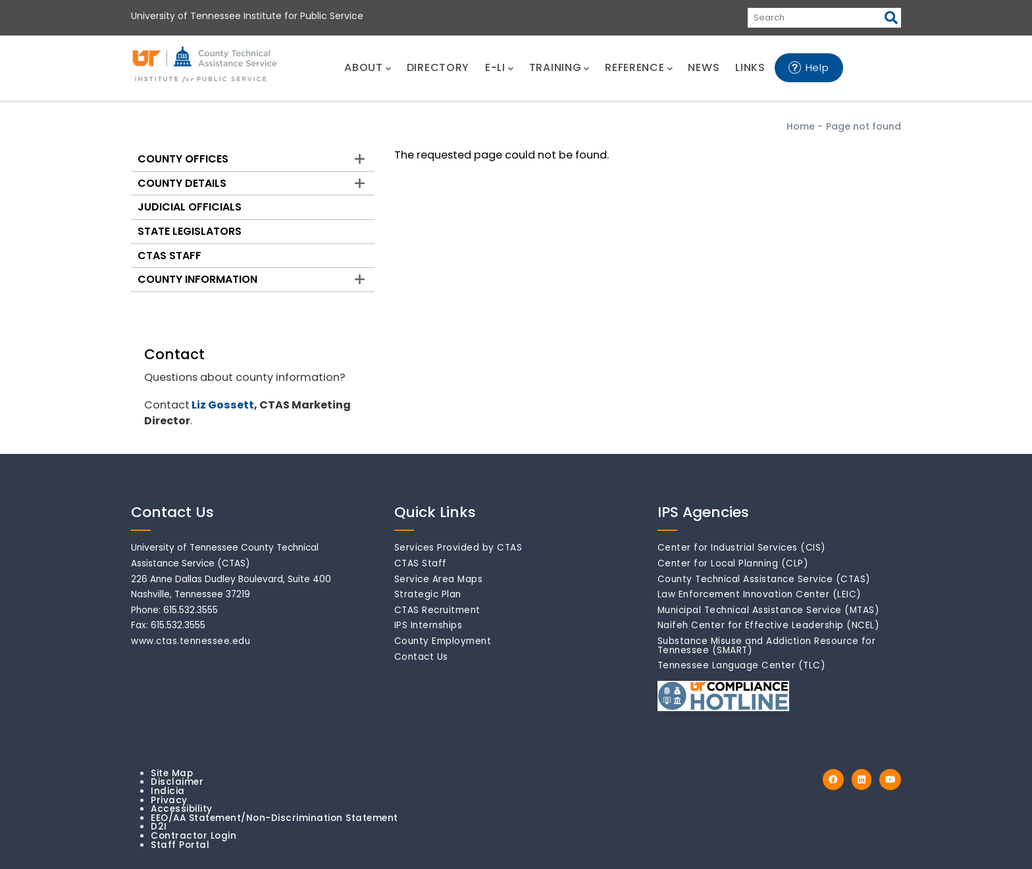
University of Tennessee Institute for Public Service (247, 15)
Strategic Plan (427, 594)
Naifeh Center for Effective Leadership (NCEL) (769, 625)
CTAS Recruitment (437, 610)
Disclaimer (177, 782)
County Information (197, 279)
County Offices (183, 158)
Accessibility (182, 809)
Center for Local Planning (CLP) (733, 563)
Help (817, 67)
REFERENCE (638, 67)
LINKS (750, 67)
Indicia (168, 791)
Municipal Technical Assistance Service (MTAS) (769, 610)
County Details (182, 183)
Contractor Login (193, 836)
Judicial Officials (190, 206)
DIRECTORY (438, 67)
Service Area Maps (438, 579)
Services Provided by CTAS (458, 547)
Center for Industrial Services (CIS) (742, 547)
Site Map (172, 773)
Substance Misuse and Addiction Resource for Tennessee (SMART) (767, 646)
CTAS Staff (169, 255)
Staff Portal (180, 845)
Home (801, 126)
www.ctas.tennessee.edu (190, 641)
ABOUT (367, 67)
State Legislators (190, 231)
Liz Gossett (223, 404)
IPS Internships (428, 625)
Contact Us (421, 657)
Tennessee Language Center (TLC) (742, 665)
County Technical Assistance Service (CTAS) (764, 579)
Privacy (169, 800)
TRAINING (559, 67)
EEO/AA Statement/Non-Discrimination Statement (274, 818)
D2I (159, 826)
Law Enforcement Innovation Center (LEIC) (760, 594)
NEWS (703, 67)
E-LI (499, 67)
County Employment (443, 641)
